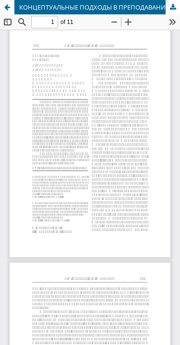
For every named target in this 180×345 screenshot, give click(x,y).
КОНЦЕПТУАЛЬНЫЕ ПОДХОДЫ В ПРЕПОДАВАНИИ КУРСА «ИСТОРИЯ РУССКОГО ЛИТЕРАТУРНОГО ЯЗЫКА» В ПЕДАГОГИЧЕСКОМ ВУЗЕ (99, 7)
